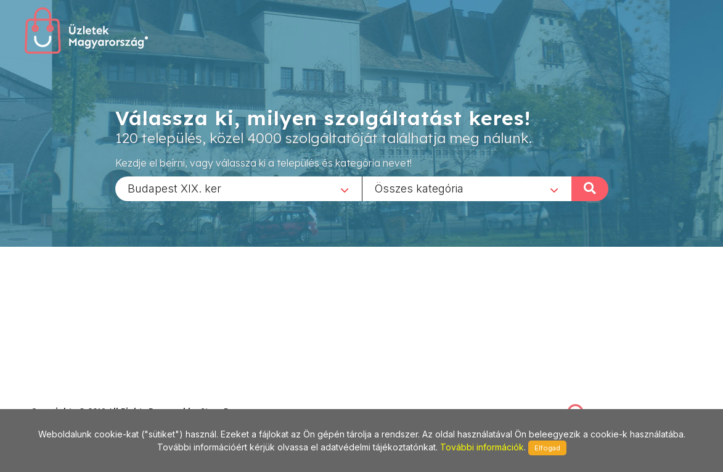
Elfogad (547, 448)
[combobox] (238, 188)
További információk (482, 447)
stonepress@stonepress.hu (80, 397)
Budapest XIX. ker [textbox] (174, 187)
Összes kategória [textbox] (419, 187)
